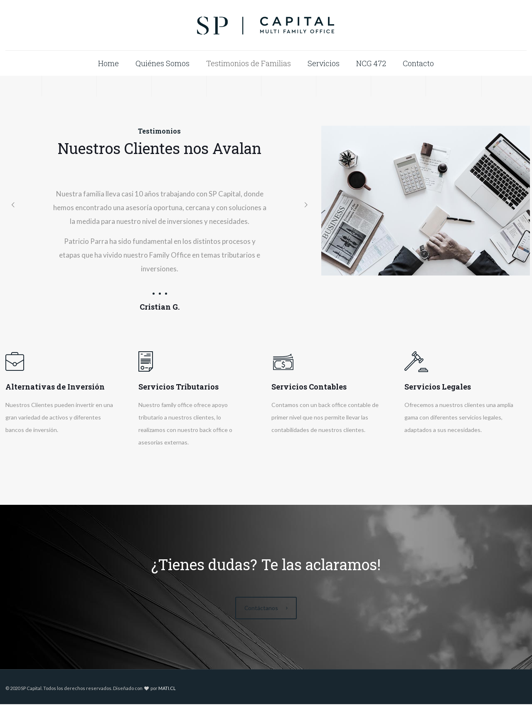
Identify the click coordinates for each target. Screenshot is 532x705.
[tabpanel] (159, 247)
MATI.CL (167, 689)
